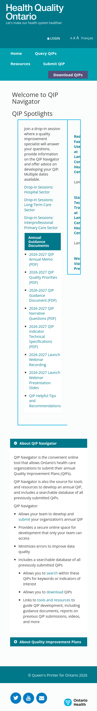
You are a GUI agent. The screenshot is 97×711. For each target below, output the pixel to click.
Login (53, 38)
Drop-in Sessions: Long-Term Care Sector (39, 204)
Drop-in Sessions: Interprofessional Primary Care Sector (41, 222)
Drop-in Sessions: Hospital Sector (39, 190)
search (52, 573)
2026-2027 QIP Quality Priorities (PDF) (43, 277)
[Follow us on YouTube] (28, 698)
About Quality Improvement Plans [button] (50, 641)
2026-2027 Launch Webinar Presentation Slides (44, 380)
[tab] (43, 241)
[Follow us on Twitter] (15, 698)
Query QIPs (46, 53)
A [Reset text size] (71, 38)
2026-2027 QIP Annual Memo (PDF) (41, 259)
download (55, 591)
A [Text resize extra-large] (77, 38)
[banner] (35, 10)
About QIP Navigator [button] (38, 443)
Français (87, 38)
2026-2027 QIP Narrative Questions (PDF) (42, 313)
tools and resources (53, 599)
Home (16, 53)
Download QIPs (68, 74)
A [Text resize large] (74, 37)
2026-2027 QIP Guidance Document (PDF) (43, 295)
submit (24, 519)
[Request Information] (41, 698)
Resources (20, 63)
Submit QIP (54, 63)
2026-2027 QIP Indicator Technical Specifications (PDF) (41, 336)
